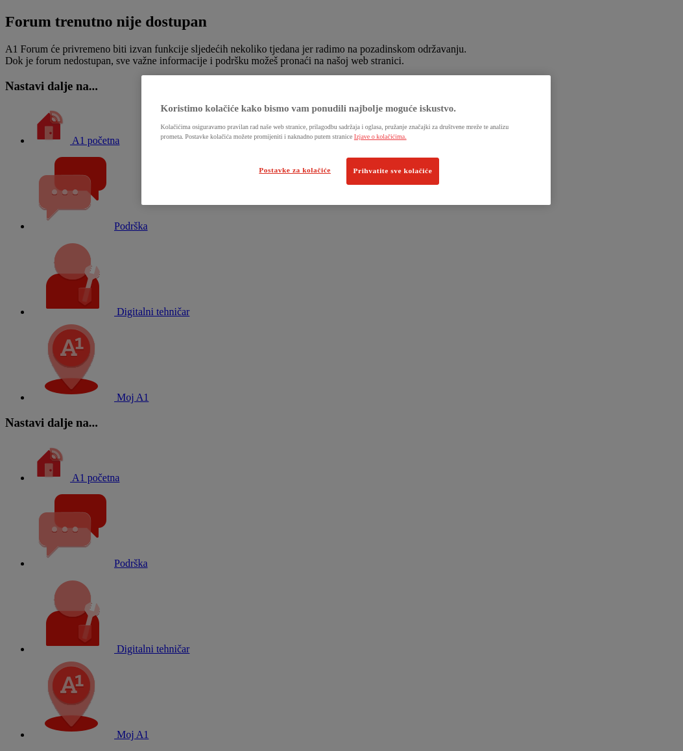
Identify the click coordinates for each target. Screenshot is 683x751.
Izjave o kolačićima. (380, 136)
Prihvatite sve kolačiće (393, 170)
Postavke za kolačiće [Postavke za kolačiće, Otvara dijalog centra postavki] (295, 170)
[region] (346, 140)
